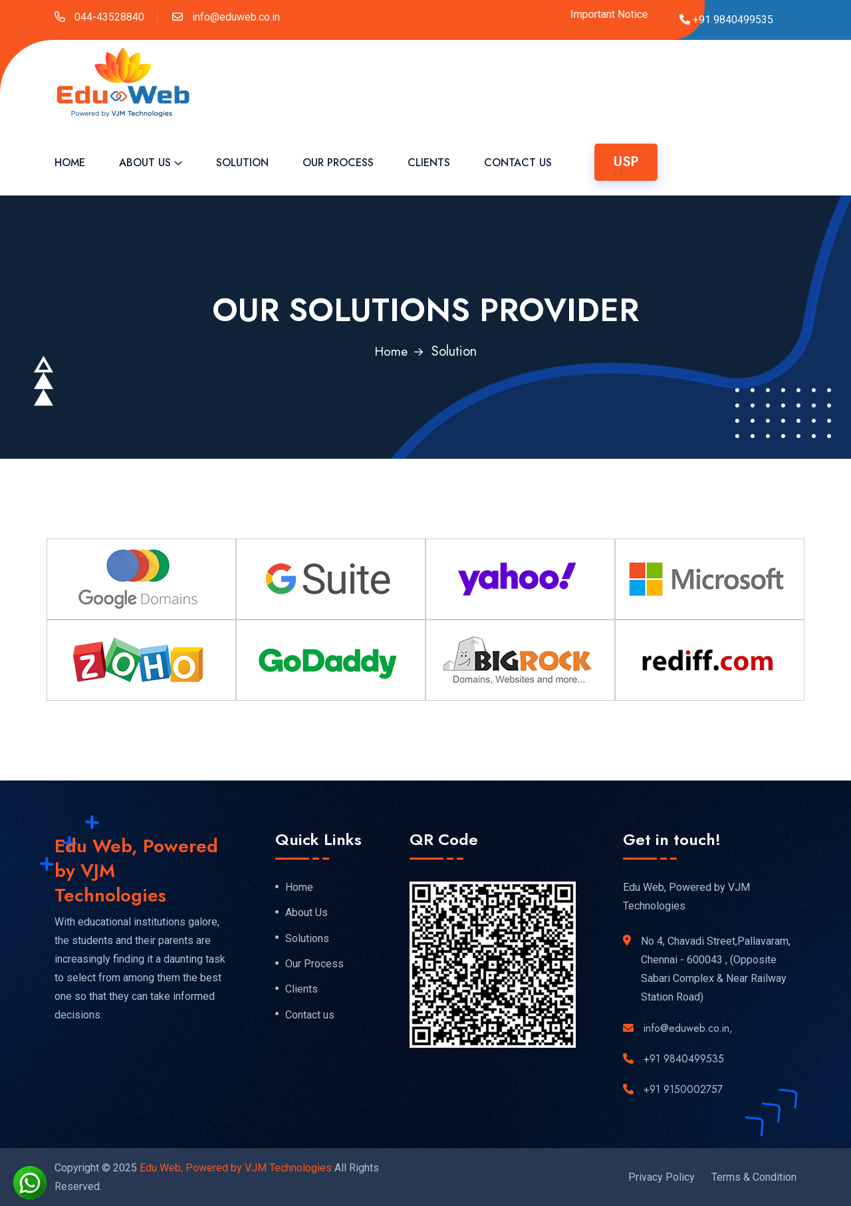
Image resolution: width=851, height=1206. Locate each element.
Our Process (338, 162)
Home (70, 162)
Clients (429, 162)
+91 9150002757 (683, 1088)
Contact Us (518, 162)
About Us (145, 162)
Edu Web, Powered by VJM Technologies (236, 1167)
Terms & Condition (753, 1176)
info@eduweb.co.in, (688, 1027)
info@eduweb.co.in (234, 17)
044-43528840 (108, 17)
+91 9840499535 (684, 1058)
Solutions (307, 939)
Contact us (309, 1017)
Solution (242, 162)
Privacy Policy (661, 1176)
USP (626, 162)
